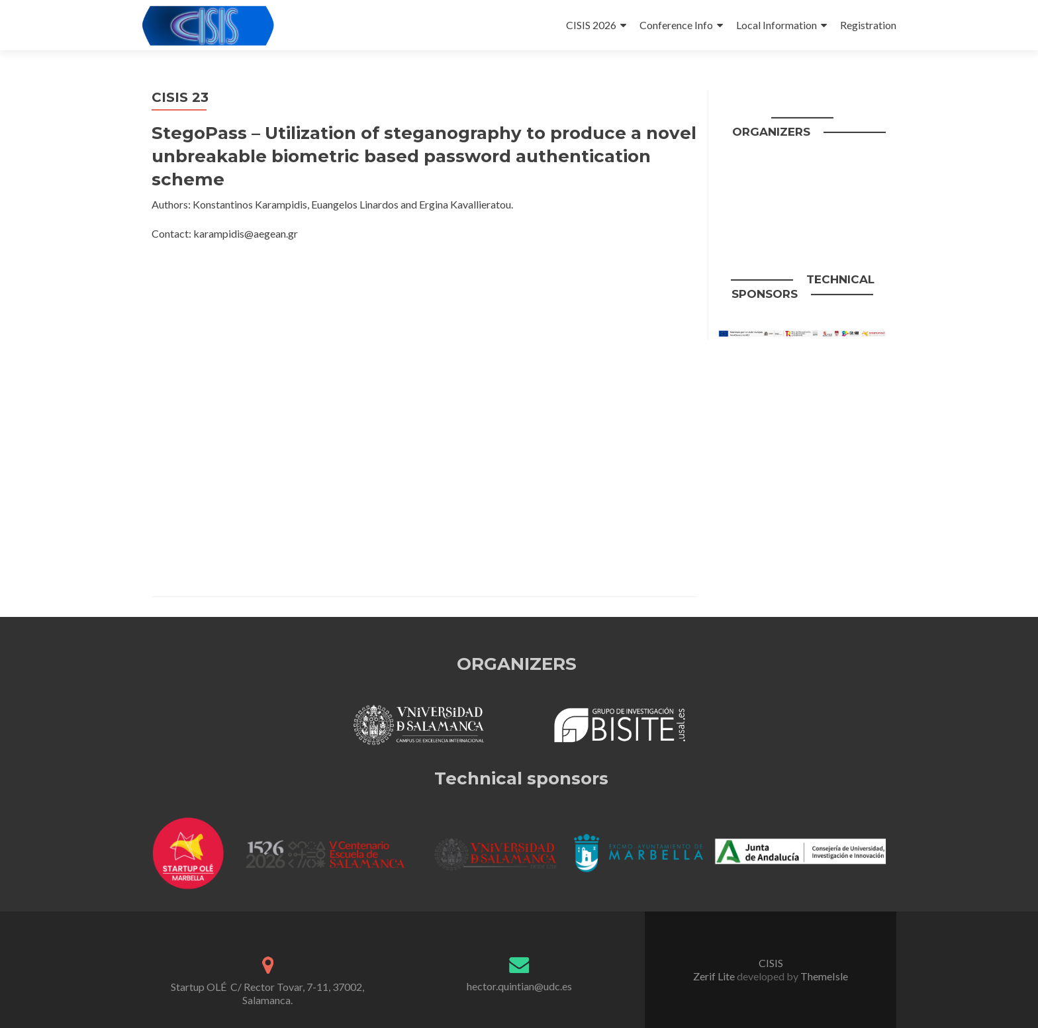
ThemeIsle (824, 976)
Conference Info (676, 25)
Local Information (776, 25)
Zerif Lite (715, 976)
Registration (868, 25)
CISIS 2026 (591, 25)
